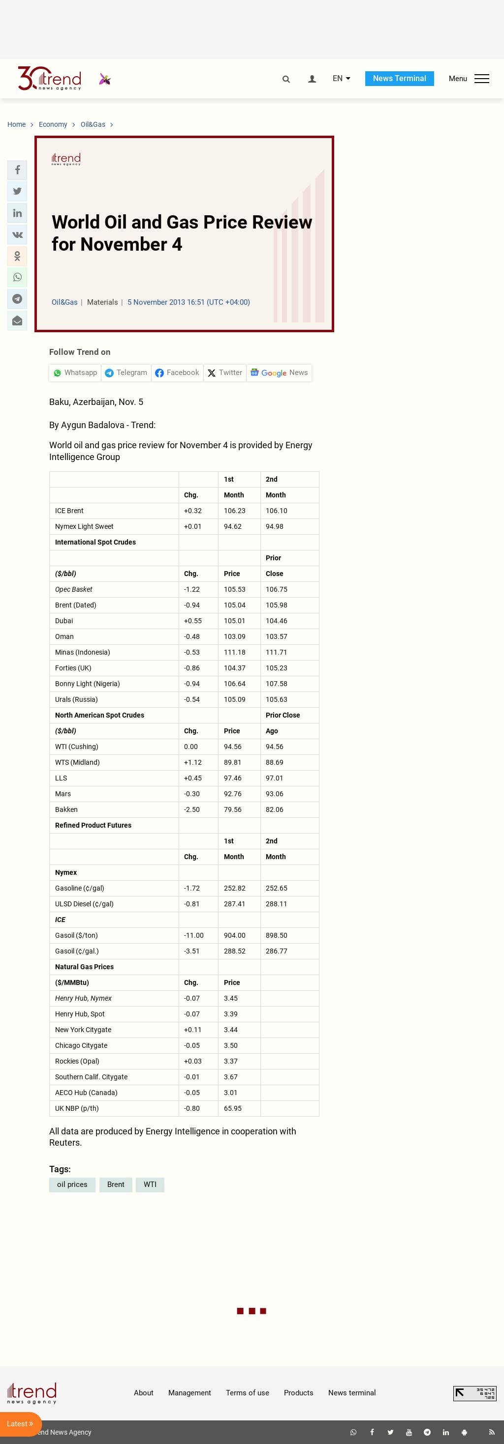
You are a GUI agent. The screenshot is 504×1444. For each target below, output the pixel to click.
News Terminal (399, 78)
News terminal (352, 1392)
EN (338, 79)
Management (189, 1392)
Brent (116, 1184)
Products (299, 1392)
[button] (17, 170)
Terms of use (247, 1392)
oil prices (72, 1184)
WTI (150, 1184)
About (144, 1392)
